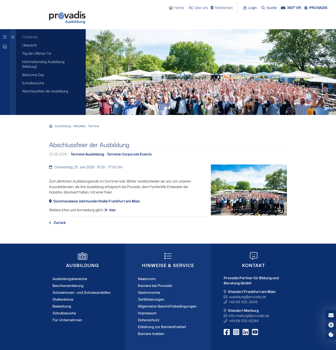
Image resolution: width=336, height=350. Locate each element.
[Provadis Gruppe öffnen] (318, 8)
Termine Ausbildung (88, 154)
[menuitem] (51, 45)
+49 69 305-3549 (243, 302)
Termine (93, 126)
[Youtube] (255, 332)
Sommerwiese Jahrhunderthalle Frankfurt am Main (96, 201)
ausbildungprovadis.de (247, 296)
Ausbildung (63, 126)
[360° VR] (291, 8)
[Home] (178, 8)
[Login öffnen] (251, 8)
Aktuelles (79, 126)
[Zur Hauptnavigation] (5, 36)
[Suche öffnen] (269, 8)
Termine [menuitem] (30, 37)
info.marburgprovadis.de (249, 315)
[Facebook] (227, 332)
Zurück (57, 222)
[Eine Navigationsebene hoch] (13, 72)
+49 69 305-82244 (244, 320)
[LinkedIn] (246, 332)
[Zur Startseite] (5, 46)
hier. (113, 210)
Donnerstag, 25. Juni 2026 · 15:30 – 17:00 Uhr (86, 167)
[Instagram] (236, 332)
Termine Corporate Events (129, 154)
